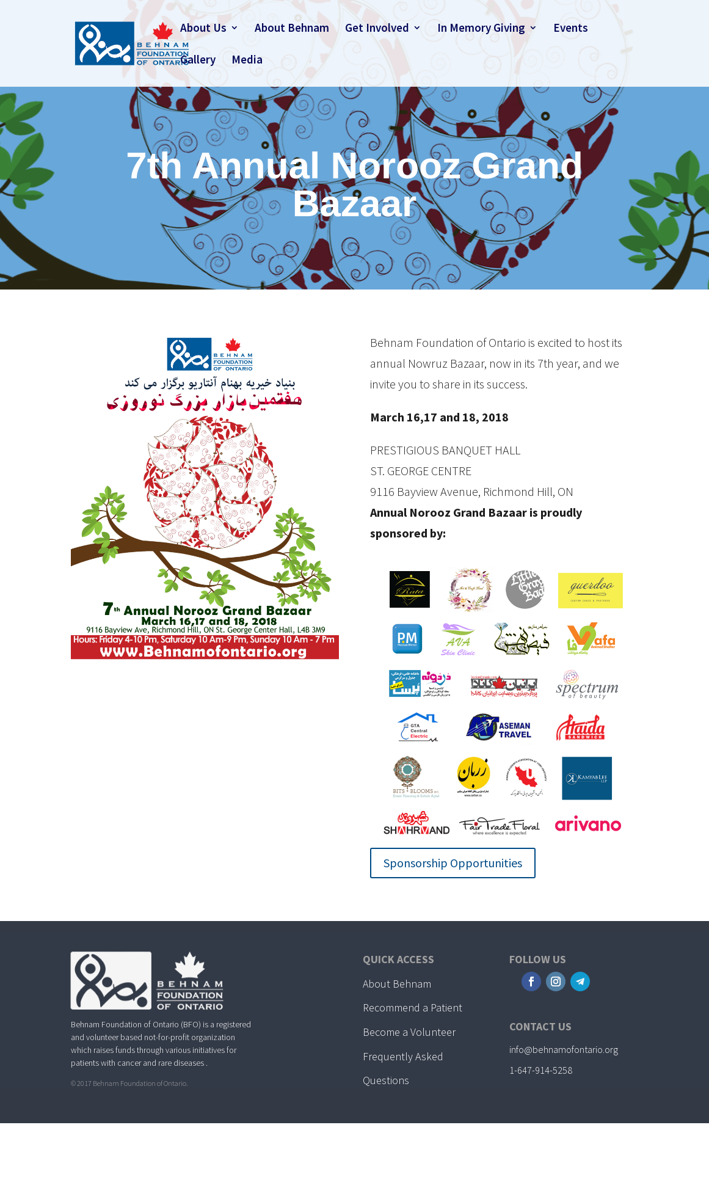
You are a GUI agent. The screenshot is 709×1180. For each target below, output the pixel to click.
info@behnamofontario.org (563, 1049)
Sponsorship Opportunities (453, 862)
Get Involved (377, 29)
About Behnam (292, 29)
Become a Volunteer (409, 1032)
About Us (203, 29)
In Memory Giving (481, 29)
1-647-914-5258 (540, 1070)
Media (247, 61)
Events (570, 29)
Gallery (198, 61)
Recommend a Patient (412, 1007)
